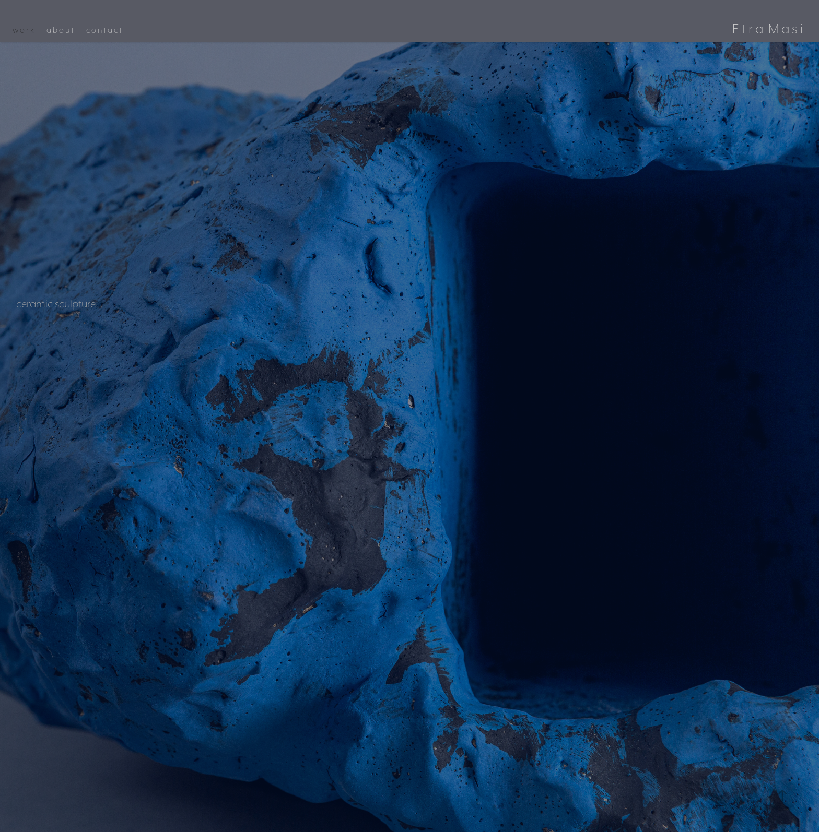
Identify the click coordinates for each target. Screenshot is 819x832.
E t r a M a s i (767, 28)
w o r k (23, 30)
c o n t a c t (104, 30)
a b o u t (60, 30)
